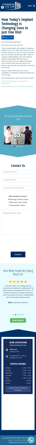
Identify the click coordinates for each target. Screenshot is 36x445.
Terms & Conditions (21, 440)
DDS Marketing (22, 442)
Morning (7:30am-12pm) (19, 199)
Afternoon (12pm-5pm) (18, 202)
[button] (2, 7)
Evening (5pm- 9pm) (17, 205)
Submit (18, 254)
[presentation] (18, 242)
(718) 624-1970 (14, 352)
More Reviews (18, 320)
